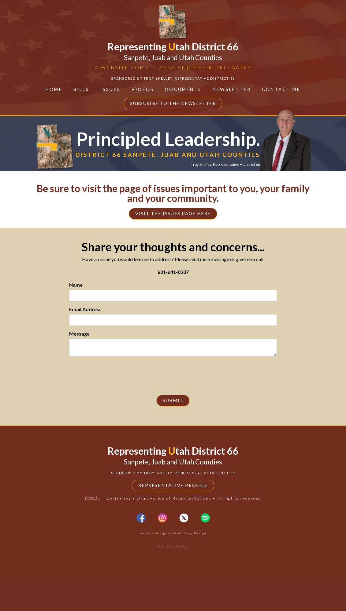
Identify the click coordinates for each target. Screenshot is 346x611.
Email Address (85, 309)
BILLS (81, 89)
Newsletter (232, 89)
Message (79, 333)
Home (54, 89)
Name (76, 285)
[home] (173, 43)
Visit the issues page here (173, 213)
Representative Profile (173, 512)
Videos (143, 89)
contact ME (281, 89)
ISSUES (110, 89)
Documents (183, 89)
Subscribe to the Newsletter (173, 103)
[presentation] (173, 379)
